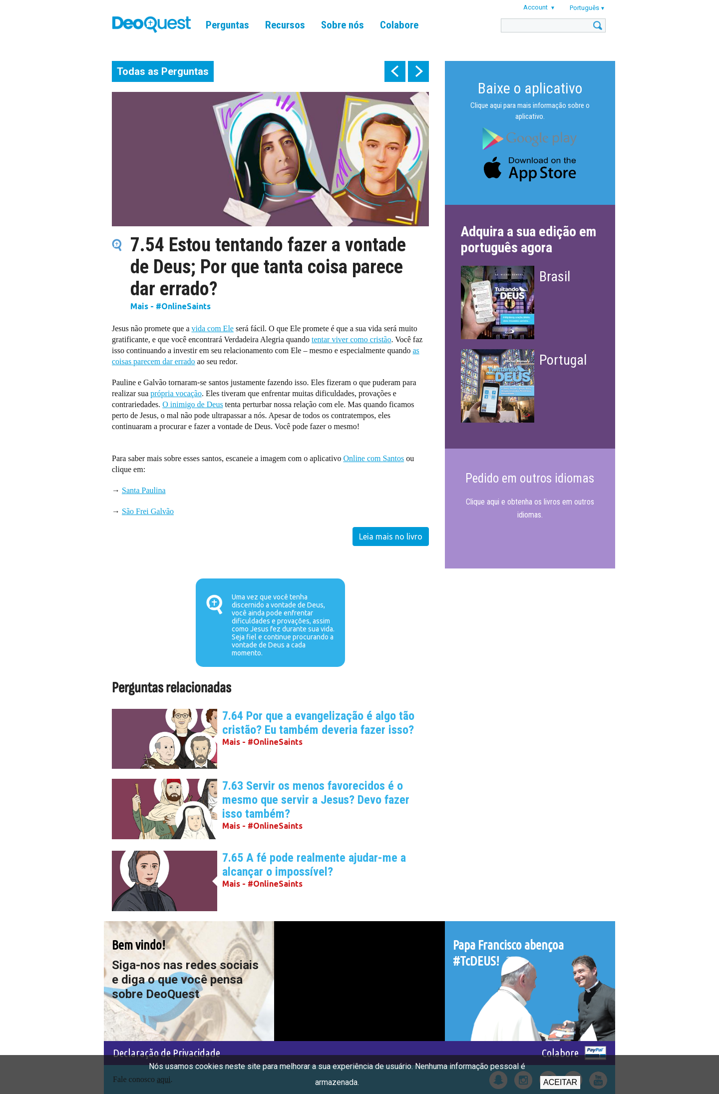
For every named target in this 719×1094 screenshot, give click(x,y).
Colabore (399, 25)
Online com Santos (373, 458)
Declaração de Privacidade (166, 1053)
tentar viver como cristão (351, 339)
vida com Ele (213, 328)
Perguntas (227, 25)
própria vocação (176, 393)
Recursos (285, 25)
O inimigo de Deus (192, 404)
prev (394, 71)
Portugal (563, 360)
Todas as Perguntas (163, 71)
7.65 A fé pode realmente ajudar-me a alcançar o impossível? (314, 865)
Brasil (554, 276)
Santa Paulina (144, 490)
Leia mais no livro (390, 536)
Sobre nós (342, 25)
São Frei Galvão (148, 511)
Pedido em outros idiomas (529, 478)
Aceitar (560, 1082)
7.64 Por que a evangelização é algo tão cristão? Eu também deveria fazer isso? (318, 723)
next (418, 71)
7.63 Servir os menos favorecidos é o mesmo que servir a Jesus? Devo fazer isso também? (315, 800)
